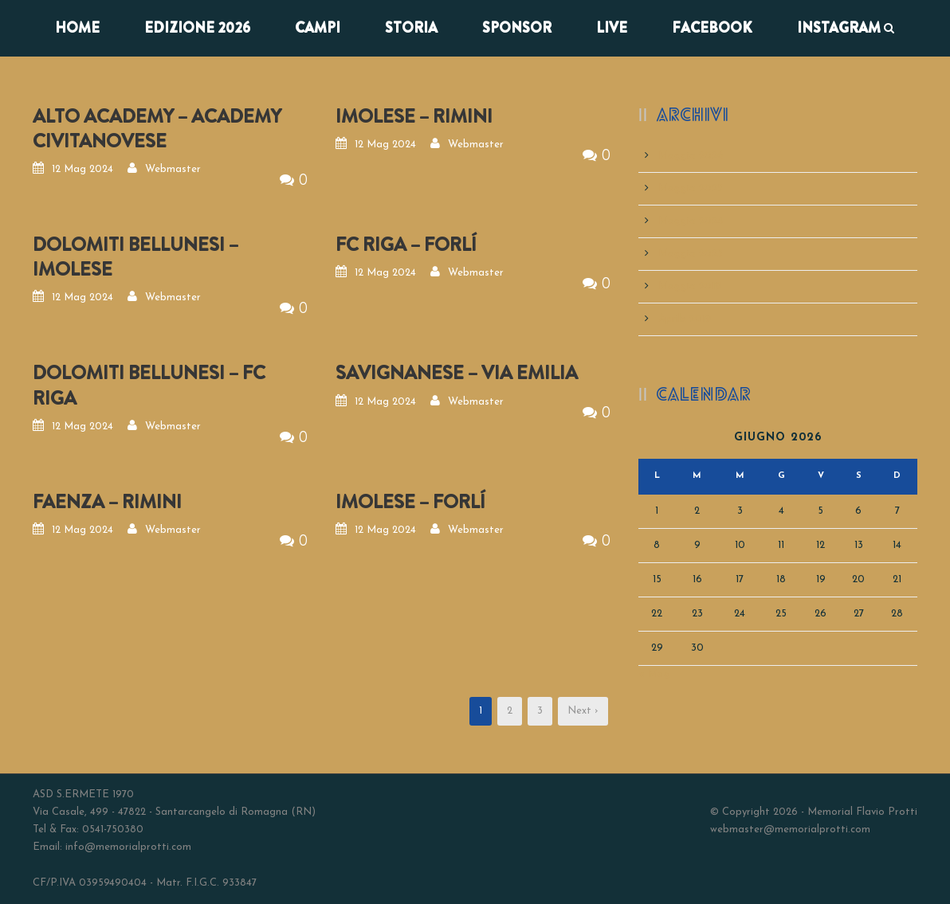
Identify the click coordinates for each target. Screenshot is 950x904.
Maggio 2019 (689, 286)
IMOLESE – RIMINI (414, 116)
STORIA (411, 28)
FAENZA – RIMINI (107, 501)
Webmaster (173, 169)
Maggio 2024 (690, 221)
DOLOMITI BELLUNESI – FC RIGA (149, 385)
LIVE (611, 28)
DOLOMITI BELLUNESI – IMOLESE (135, 257)
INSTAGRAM (839, 28)
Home (77, 28)
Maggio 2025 (690, 188)
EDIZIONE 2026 (197, 28)
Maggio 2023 (690, 254)
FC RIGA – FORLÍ (406, 244)
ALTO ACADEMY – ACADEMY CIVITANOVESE (157, 129)
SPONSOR (517, 28)
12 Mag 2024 (82, 169)
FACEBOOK (712, 28)
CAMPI (317, 28)
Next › (583, 711)
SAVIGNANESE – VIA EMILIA (457, 372)
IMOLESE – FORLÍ (410, 501)
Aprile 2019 (685, 319)
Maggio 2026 (691, 156)
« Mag (654, 674)
